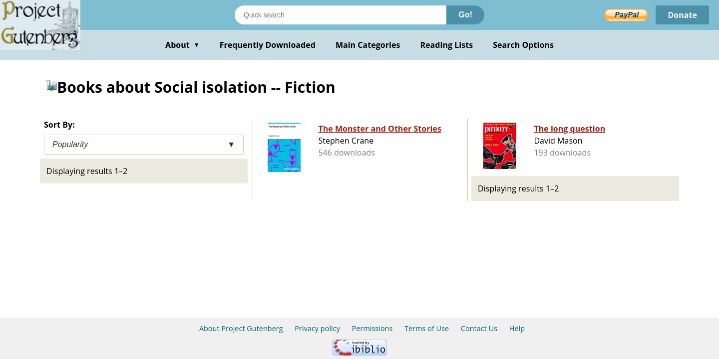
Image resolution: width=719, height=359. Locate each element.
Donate (682, 14)
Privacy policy (317, 328)
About (182, 45)
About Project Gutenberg (241, 328)
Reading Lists (446, 44)
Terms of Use (426, 328)
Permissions (372, 328)
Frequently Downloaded (268, 44)
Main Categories (368, 44)
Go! (465, 14)
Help (517, 328)
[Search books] (340, 14)
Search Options (523, 44)
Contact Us (479, 328)
